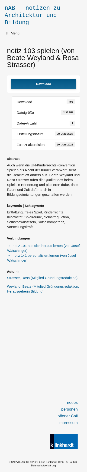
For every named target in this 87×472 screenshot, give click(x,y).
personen (69, 409)
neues (72, 402)
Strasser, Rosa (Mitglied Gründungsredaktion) (42, 278)
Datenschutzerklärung (43, 465)
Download (43, 84)
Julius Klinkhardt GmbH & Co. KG (58, 462)
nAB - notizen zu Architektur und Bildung (32, 15)
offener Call (68, 416)
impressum (68, 423)
